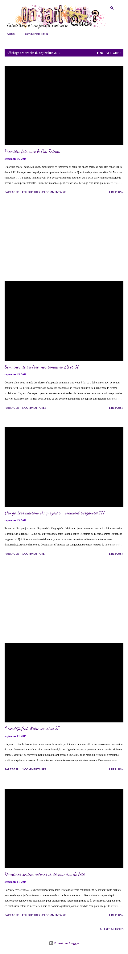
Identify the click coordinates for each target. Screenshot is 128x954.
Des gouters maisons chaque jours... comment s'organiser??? (55, 513)
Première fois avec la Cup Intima (32, 151)
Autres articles (111, 929)
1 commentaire (33, 553)
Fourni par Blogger (64, 943)
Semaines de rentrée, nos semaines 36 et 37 (42, 367)
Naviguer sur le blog (34, 33)
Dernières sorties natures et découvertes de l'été (45, 874)
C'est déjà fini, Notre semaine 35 (32, 728)
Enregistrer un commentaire (44, 192)
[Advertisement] (64, 238)
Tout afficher (109, 52)
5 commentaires (34, 407)
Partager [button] (12, 192)
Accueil (9, 33)
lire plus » (116, 192)
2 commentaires (34, 769)
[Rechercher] (112, 7)
